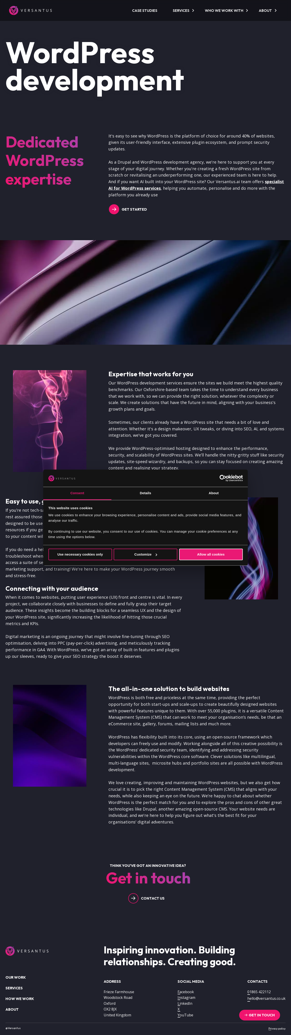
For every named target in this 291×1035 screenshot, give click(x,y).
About (265, 10)
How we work (19, 998)
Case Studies (144, 10)
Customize (145, 554)
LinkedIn (185, 1003)
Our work (15, 977)
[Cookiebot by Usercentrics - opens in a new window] (223, 478)
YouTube (185, 1015)
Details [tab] (145, 493)
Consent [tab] (77, 493)
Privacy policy (277, 1028)
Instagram (186, 997)
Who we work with (224, 10)
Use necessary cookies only (80, 554)
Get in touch (262, 1015)
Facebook (186, 991)
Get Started (134, 209)
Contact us (153, 898)
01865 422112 (259, 991)
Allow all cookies (211, 554)
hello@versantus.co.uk (266, 998)
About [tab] (214, 493)
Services (181, 10)
